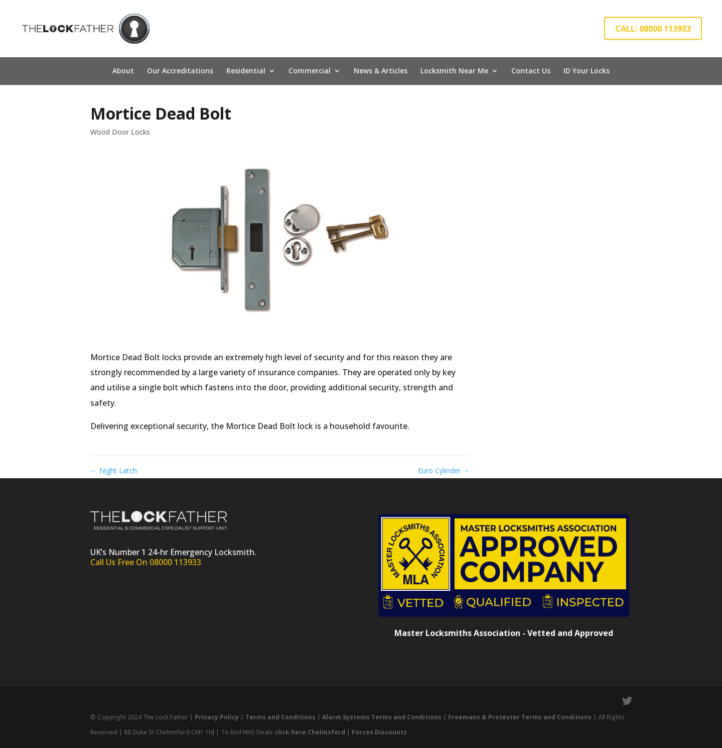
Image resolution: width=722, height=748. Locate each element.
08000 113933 (175, 562)
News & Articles (380, 70)
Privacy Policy (217, 717)
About (123, 70)
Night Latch (113, 470)
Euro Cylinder (444, 470)
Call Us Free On (120, 562)
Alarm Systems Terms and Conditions (382, 717)
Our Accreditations (180, 70)
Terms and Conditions (280, 717)
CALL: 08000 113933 (653, 28)
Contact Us (530, 70)
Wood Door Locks (120, 132)
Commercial (309, 70)
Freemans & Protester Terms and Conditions (520, 717)
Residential (245, 70)
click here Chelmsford (309, 732)
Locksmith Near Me (454, 70)
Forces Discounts (379, 732)
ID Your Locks (586, 70)
